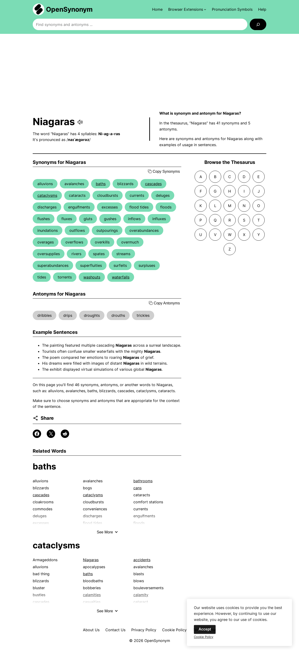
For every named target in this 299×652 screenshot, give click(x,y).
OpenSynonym (69, 9)
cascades (153, 183)
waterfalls (120, 277)
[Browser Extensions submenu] (187, 9)
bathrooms (143, 481)
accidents (141, 559)
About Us (91, 629)
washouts (91, 277)
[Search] (258, 24)
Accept (205, 632)
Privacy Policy (143, 629)
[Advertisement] (149, 72)
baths (101, 183)
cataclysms (47, 195)
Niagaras (91, 559)
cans (137, 488)
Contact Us (115, 629)
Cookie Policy (174, 629)
